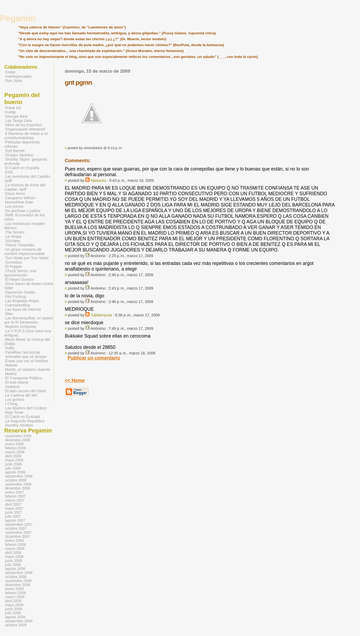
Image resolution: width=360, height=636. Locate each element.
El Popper (13, 266)
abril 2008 (13, 553)
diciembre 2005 (17, 440)
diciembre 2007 (17, 537)
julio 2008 (13, 565)
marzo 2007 (14, 500)
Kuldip (10, 112)
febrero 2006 (15, 448)
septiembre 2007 (18, 525)
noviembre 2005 (18, 436)
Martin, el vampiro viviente (27, 369)
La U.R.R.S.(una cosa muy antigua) (27, 333)
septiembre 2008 (18, 573)
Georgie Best (16, 116)
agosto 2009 (15, 617)
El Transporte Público (23, 378)
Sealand (12, 386)
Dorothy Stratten (19, 425)
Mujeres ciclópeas (20, 326)
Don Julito (13, 81)
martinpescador (18, 76)
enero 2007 (14, 492)
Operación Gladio (20, 292)
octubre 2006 (16, 480)
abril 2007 (13, 504)
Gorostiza (13, 262)
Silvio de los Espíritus (23, 125)
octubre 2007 (16, 529)
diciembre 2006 (17, 488)
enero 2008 (14, 541)
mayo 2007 (14, 508)
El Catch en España (22, 168)
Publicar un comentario (94, 358)
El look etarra (16, 382)
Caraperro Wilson (20, 198)
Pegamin (18, 18)
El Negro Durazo (19, 279)
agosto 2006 (15, 472)
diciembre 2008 (17, 585)
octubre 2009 (16, 625)
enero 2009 (14, 589)
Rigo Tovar (14, 412)
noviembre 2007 (18, 533)
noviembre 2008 (18, 581)
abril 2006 (13, 456)
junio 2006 (13, 464)
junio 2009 (13, 609)
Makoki (11, 365)
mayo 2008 (14, 557)
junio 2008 (13, 561)
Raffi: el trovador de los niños (24, 217)
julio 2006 (13, 468)
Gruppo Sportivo (19, 155)
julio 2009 (13, 613)
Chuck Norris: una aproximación (20, 273)
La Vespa (13, 236)
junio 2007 (13, 513)
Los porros (14, 206)
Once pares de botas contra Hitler (28, 286)
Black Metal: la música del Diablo (27, 341)
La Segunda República (24, 421)
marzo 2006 (14, 452)
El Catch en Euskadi (22, 417)
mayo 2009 (14, 605)
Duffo (9, 348)
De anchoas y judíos (22, 211)
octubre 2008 (16, 577)
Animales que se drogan (26, 356)
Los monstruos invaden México (24, 225)
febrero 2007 (15, 496)
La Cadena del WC (21, 395)
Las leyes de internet (23, 309)
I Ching (11, 404)
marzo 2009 (14, 597)
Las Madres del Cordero (26, 408)
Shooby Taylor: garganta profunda (25, 161)
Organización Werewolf (25, 129)
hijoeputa (98, 180)
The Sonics (14, 232)
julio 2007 (13, 517)
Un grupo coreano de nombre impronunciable (24, 251)
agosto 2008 (15, 569)
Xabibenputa (101, 315)
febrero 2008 (15, 545)
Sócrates (12, 241)
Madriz (11, 374)
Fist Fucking (15, 296)
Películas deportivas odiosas (22, 144)
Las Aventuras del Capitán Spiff (27, 178)
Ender (10, 72)
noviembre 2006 (18, 484)
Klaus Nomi (15, 193)
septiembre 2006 (18, 476)
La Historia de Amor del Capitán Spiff (24, 187)
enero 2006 (14, 444)
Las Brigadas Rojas (22, 301)
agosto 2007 (15, 521)
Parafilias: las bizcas (22, 352)
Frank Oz (13, 108)
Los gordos (14, 399)
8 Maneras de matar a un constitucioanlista (26, 135)
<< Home (75, 380)
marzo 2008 (14, 549)
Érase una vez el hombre (26, 361)
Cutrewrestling (17, 305)
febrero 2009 (15, 593)
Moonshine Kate (19, 202)
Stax (9, 314)
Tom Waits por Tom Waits (27, 258)
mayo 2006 (14, 460)
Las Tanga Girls (18, 121)
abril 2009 (13, 601)
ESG (9, 172)
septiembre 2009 (18, 621)
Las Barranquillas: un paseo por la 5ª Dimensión (28, 320)
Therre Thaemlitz (19, 245)
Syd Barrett (14, 151)
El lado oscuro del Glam (25, 391)
